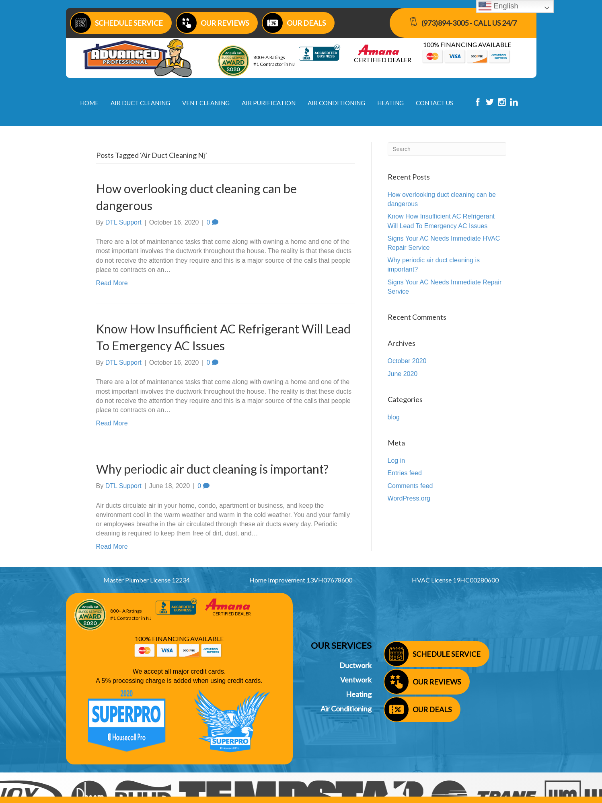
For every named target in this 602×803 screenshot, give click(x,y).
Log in (396, 460)
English (498, 6)
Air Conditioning (346, 708)
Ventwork (356, 679)
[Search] (447, 149)
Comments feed (410, 485)
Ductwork (355, 665)
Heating (359, 694)
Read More (112, 283)
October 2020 (407, 361)
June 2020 (403, 373)
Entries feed (405, 473)
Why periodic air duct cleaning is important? (212, 469)
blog (394, 417)
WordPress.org (409, 498)
